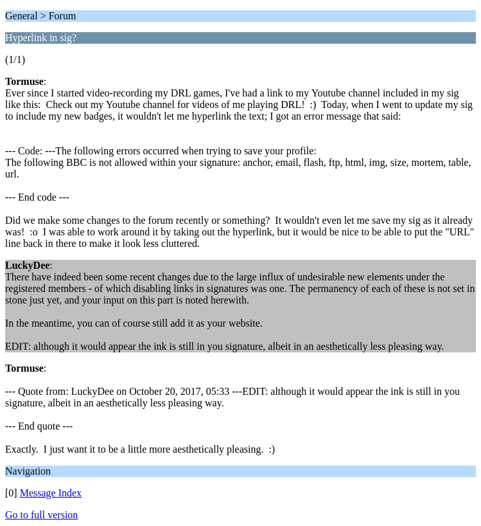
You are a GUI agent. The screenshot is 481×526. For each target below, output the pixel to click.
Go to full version (41, 514)
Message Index (51, 492)
